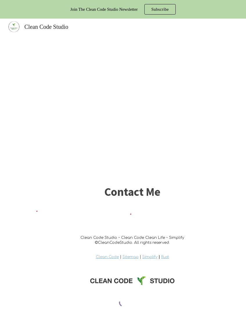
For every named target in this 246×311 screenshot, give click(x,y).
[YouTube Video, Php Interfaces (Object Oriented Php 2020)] (122, 106)
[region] (123, 9)
